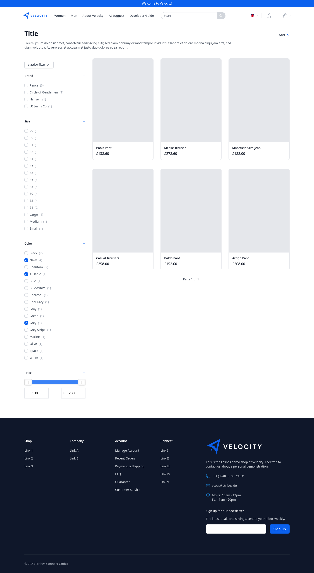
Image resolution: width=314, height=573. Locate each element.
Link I (164, 450)
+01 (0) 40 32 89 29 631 (225, 476)
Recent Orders (125, 458)
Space (33, 351)
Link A (74, 450)
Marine (34, 337)
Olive (33, 344)
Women (60, 16)
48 (31, 187)
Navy (33, 260)
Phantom (36, 267)
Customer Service (127, 490)
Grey (33, 323)
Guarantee (122, 482)
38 (31, 173)
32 (31, 152)
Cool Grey (36, 302)
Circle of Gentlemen (43, 92)
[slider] (28, 382)
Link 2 (28, 458)
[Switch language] (255, 16)
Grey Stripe (37, 330)
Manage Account (127, 450)
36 (31, 166)
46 (31, 180)
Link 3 (28, 466)
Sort (284, 35)
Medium (35, 221)
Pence (34, 85)
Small (33, 228)
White (33, 358)
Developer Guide (142, 16)
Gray (33, 309)
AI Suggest (117, 16)
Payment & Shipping (129, 466)
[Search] (221, 15)
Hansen (35, 99)
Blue (32, 281)
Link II (164, 458)
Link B (74, 458)
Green (34, 316)
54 (31, 207)
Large (33, 214)
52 (31, 200)
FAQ (118, 474)
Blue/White (37, 288)
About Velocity (92, 16)
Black (33, 253)
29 (31, 131)
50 (31, 194)
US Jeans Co (38, 106)
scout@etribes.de (221, 485)
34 (31, 159)
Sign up (279, 529)
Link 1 (28, 450)
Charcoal (36, 295)
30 (31, 138)
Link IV (165, 474)
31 (31, 145)
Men (74, 16)
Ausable (35, 274)
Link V (164, 482)
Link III (165, 466)
